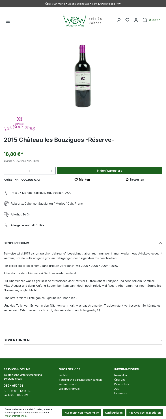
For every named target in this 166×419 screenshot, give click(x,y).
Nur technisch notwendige (82, 412)
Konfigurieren (114, 412)
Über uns (119, 379)
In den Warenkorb (109, 170)
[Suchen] (118, 19)
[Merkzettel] (127, 19)
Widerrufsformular (69, 388)
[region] (83, 75)
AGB (116, 388)
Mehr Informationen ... (16, 415)
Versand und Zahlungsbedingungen (80, 379)
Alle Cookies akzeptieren (145, 412)
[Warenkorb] (151, 19)
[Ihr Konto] (136, 19)
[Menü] (8, 21)
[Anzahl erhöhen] (52, 170)
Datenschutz (121, 384)
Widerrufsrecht (68, 384)
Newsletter (120, 375)
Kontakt (63, 375)
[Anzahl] (29, 170)
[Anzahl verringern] (7, 170)
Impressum (120, 393)
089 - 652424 (13, 385)
